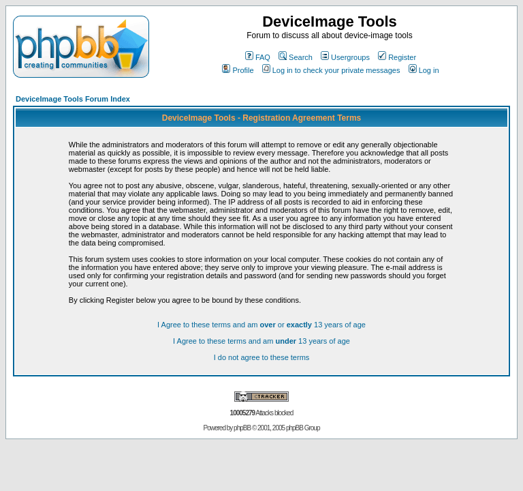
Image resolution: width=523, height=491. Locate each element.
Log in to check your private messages (331, 70)
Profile (237, 70)
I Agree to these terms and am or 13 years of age (261, 325)
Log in (424, 70)
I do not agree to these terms (262, 357)
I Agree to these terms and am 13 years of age (261, 341)
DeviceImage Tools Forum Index (73, 99)
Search (296, 57)
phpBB (242, 428)
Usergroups (345, 57)
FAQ (257, 57)
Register (397, 57)
